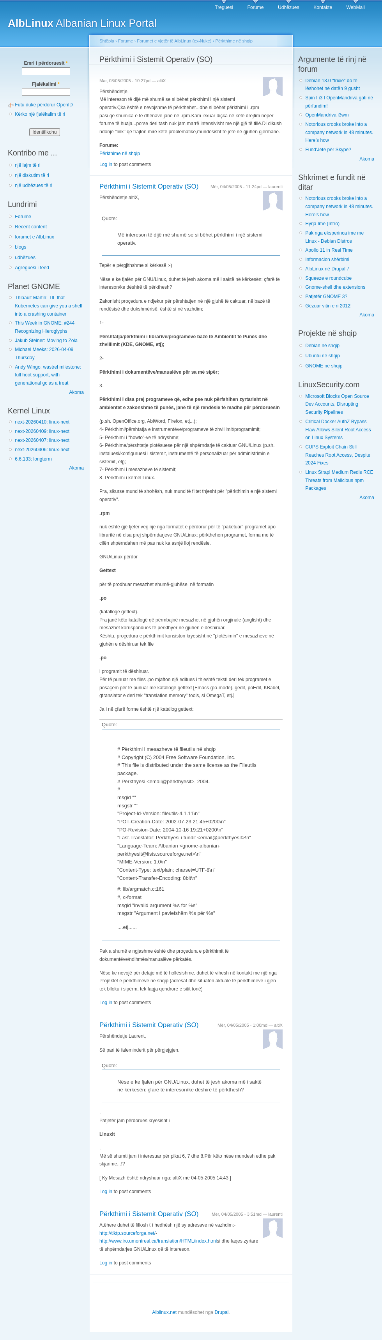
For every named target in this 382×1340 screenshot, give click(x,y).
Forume (256, 7)
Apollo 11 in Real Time (329, 250)
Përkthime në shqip (234, 41)
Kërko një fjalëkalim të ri (40, 114)
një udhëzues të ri (33, 185)
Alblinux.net (164, 1312)
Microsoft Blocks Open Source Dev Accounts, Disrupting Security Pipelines (337, 404)
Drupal (221, 1312)
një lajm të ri (28, 165)
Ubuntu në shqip (322, 355)
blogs (20, 247)
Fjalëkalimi (45, 84)
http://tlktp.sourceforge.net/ (127, 1233)
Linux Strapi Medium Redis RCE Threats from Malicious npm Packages (339, 480)
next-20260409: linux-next (42, 431)
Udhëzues (288, 7)
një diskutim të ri (32, 175)
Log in (105, 164)
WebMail (356, 7)
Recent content (31, 227)
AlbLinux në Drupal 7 (327, 269)
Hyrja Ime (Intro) (322, 223)
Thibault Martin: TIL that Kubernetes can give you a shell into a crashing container (48, 305)
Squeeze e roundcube (328, 278)
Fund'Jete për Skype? (328, 149)
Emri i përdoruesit (45, 63)
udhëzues (25, 257)
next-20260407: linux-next (42, 440)
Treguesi (224, 7)
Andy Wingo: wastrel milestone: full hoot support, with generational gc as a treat (48, 375)
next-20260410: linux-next (42, 422)
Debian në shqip (322, 345)
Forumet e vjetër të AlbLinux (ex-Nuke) (174, 41)
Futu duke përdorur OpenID (44, 105)
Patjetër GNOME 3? (326, 296)
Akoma (76, 392)
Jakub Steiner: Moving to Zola (46, 340)
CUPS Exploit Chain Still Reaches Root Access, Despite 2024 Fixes (337, 455)
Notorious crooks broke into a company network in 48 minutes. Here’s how (339, 132)
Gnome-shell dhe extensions (335, 287)
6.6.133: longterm (33, 459)
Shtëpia (106, 41)
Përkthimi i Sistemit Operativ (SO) (148, 186)
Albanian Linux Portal (82, 23)
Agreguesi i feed (32, 267)
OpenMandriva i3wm (326, 115)
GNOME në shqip (323, 366)
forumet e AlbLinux (34, 237)
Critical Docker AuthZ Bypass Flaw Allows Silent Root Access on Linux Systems (338, 429)
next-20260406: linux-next (42, 449)
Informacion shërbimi (327, 259)
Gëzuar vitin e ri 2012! (328, 306)
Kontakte (322, 7)
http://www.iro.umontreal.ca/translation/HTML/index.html (158, 1241)
